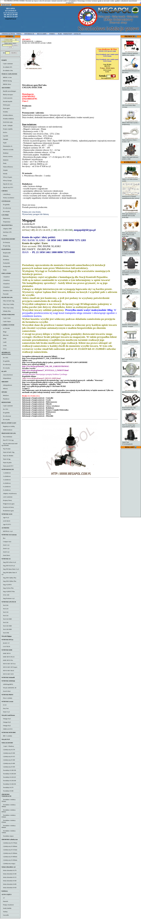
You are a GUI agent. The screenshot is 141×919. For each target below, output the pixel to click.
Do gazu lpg (6, 246)
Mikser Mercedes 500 (131, 375)
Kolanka (5, 112)
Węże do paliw (7, 462)
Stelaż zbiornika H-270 (9, 870)
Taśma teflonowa (7, 167)
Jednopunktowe (7, 385)
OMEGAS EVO (7, 729)
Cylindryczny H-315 (8, 756)
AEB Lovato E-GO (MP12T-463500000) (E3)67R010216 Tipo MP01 (131, 271)
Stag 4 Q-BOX (7, 584)
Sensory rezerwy (7, 156)
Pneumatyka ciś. (7, 146)
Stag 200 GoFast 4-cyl (9, 562)
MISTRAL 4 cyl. (7, 531)
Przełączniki (6, 266)
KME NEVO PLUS (8, 657)
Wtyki (4, 270)
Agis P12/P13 (6, 524)
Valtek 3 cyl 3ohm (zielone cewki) (131, 179)
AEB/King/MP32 (7, 684)
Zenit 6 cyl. (6, 548)
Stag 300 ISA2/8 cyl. (8, 565)
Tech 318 (5, 612)
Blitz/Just (5, 335)
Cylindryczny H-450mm (9, 860)
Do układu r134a (7, 70)
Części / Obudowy (8, 746)
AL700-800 (6, 328)
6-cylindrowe (6, 486)
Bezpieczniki (6, 253)
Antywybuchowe (7, 375)
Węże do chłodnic (7, 455)
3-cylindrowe (6, 480)
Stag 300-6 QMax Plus (9, 578)
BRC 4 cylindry (7, 736)
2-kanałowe (6, 280)
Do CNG (5, 357)
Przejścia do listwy (8, 507)
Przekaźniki (6, 263)
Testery (4, 235)
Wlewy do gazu (7, 177)
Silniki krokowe (7, 430)
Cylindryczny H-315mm (9, 850)
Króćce (4, 132)
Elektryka (5, 256)
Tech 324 (5, 615)
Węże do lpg (6, 459)
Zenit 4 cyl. (6, 545)
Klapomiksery (6, 378)
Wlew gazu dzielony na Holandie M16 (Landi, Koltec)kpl (131, 214)
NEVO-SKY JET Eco (9, 663)
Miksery (5, 388)
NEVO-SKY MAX (8, 670)
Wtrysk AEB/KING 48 (9, 688)
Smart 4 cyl (6, 712)
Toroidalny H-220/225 (9, 777)
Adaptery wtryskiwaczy (9, 493)
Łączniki (5, 136)
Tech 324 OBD (7, 619)
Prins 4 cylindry (7, 698)
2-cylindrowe (6, 476)
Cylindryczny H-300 (8, 753)
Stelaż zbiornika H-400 (9, 884)
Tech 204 (5, 605)
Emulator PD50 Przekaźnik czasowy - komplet (131, 324)
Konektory (5, 259)
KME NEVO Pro (7, 660)
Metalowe (5, 395)
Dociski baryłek (7, 101)
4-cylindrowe (6, 483)
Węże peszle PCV (7, 466)
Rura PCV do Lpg (7, 440)
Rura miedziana (7, 436)
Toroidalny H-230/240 (9, 780)
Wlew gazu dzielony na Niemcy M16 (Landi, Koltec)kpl (131, 233)
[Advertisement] (131, 483)
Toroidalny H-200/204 (9, 774)
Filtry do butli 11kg (8, 301)
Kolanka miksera (7, 115)
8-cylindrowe (6, 490)
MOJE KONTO (6, 5)
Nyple (4, 143)
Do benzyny (6, 242)
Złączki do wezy (7, 184)
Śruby (4, 163)
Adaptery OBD (7, 228)
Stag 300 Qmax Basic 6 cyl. (10, 569)
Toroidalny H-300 (7, 791)
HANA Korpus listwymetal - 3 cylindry (131, 342)
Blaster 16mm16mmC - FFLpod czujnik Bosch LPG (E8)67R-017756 (131, 290)
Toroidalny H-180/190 (9, 770)
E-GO (4, 705)
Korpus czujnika (7, 129)
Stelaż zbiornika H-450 (9, 887)
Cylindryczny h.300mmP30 (131, 308)
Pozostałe (5, 294)
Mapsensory (6, 218)
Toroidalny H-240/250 (9, 784)
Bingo (4, 332)
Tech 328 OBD (7, 629)
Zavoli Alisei (6, 691)
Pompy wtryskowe (8, 905)
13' (3, 898)
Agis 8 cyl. (5, 517)
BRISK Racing (7, 81)
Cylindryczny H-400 (8, 763)
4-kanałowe (6, 283)
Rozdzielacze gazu (8, 510)
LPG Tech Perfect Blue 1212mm (131, 105)
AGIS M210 (6, 521)
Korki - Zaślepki (7, 125)
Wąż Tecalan (6, 449)
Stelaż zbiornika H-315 (9, 877)
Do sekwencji (6, 208)
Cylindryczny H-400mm (9, 856)
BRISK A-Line (7, 77)
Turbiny (5, 911)
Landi (4, 342)
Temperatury (6, 222)
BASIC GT (6, 643)
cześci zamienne (7, 497)
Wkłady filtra (6, 311)
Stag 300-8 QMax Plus (9, 581)
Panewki (5, 901)
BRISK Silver (6, 84)
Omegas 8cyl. (6, 725)
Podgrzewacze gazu (8, 504)
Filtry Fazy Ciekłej (8, 304)
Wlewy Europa (7, 180)
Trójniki (5, 170)
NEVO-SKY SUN (8, 674)
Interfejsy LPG (7, 232)
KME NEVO (6, 653)
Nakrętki (5, 139)
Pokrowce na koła (7, 149)
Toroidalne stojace (8, 836)
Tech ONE (5, 633)
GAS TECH (6, 646)
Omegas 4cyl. (6, 718)
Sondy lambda (6, 908)
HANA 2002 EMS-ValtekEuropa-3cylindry (131, 88)
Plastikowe (5, 399)
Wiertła (4, 173)
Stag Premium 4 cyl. (8, 598)
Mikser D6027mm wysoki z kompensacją (131, 122)
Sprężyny (5, 160)
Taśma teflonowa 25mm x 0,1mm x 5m (131, 140)
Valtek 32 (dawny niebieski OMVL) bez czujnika (131, 53)
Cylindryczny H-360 (8, 760)
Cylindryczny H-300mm (9, 846)
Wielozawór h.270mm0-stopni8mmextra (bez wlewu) (131, 196)
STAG (4, 349)
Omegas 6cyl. (6, 722)
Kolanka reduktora (8, 118)
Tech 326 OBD (7, 626)
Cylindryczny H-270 (8, 749)
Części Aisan (6, 318)
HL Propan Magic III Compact (131, 359)
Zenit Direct (6, 555)
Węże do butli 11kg (8, 452)
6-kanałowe (6, 287)
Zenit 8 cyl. (6, 552)
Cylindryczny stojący (8, 863)
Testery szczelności (8, 198)
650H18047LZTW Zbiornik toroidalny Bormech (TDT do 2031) (131, 252)
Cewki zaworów (7, 98)
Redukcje (5, 153)
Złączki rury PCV (7, 187)
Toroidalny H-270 (7, 787)
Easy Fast (5, 708)
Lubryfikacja (6, 194)
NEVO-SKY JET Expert (9, 667)
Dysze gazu (6, 108)
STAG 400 (5, 595)
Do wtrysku (6, 211)
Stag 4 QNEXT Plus (8, 591)
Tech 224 (5, 608)
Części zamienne (7, 63)
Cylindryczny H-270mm (9, 843)
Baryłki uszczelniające (9, 91)
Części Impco (6, 321)
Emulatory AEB (7, 290)
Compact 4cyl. (6, 541)
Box (3, 538)
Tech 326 (5, 622)
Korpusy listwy (7, 500)
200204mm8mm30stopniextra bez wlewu (131, 70)
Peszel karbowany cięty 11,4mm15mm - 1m (131, 407)
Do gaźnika (6, 204)
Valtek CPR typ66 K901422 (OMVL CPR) (131, 157)
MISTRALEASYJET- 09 (131, 391)
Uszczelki (5, 915)
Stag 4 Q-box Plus (8, 588)
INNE (4, 338)
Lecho (4, 345)
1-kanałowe (6, 277)
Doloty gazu (6, 105)
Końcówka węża (7, 122)
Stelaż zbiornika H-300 (9, 874)
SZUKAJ (14, 53)
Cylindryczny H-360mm (9, 853)
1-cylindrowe (6, 473)
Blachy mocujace (7, 94)
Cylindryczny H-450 (8, 767)
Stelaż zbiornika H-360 (9, 881)
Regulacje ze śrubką (8, 426)
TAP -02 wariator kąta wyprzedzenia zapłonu (131, 425)
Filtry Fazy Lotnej (8, 308)
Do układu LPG (7, 67)
